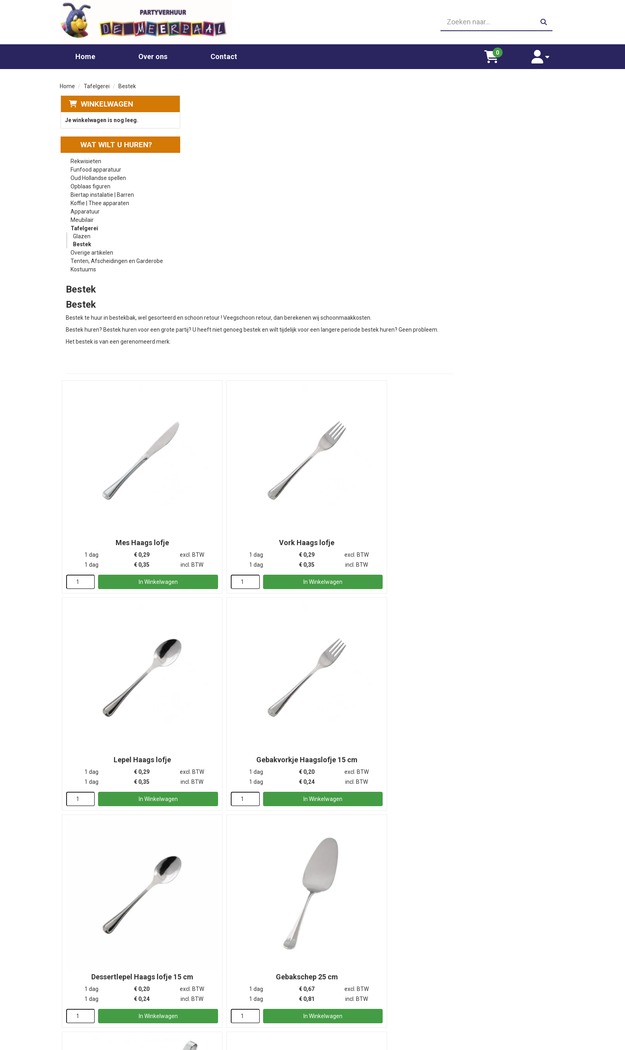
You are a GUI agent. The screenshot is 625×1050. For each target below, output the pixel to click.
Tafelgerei (97, 83)
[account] (544, 53)
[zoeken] (543, 20)
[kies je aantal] (203, 363)
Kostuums (83, 266)
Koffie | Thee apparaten (99, 200)
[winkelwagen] (504, 53)
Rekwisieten (85, 158)
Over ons (152, 53)
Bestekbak (249, 862)
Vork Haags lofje (377, 324)
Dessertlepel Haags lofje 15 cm (377, 503)
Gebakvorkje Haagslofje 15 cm (250, 503)
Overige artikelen (91, 250)
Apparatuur (84, 209)
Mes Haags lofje (250, 324)
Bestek (82, 241)
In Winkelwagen (262, 363)
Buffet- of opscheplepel (504, 683)
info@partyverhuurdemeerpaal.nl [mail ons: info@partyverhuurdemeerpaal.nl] (119, 998)
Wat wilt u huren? (109, 141)
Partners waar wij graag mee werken (370, 962)
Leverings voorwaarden (479, 962)
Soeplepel (249, 683)
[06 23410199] (312, 20)
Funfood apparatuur (95, 167)
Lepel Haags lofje (504, 324)
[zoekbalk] (484, 21)
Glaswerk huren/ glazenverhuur (237, 970)
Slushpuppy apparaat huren (232, 1002)
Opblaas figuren (90, 183)
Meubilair (81, 217)
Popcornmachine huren (226, 978)
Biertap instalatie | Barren (102, 192)
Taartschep (377, 683)
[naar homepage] (140, 20)
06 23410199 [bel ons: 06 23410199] (93, 984)
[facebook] (558, 1043)
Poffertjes (210, 1017)
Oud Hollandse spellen (98, 175)
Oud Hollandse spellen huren (233, 1009)
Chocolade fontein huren (228, 962)
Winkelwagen (106, 100)
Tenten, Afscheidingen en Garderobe (116, 258)
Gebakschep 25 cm (504, 503)
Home (85, 53)
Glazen (81, 233)
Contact (223, 53)
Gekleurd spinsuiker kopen (230, 994)
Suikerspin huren (218, 986)
